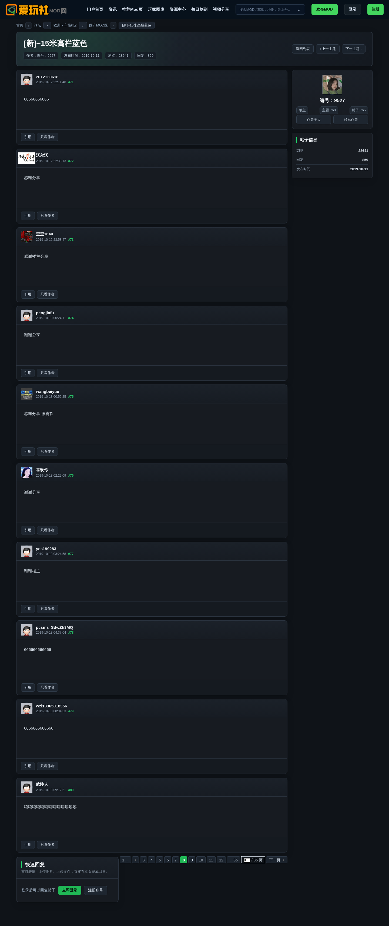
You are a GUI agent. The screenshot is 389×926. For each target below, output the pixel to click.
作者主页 (314, 120)
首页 (19, 25)
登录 (352, 9)
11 (211, 860)
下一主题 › (354, 49)
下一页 (274, 860)
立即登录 (69, 890)
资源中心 (178, 9)
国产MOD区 (98, 25)
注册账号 (95, 890)
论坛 (37, 25)
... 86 (233, 860)
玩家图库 (156, 9)
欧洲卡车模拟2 (64, 25)
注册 (375, 9)
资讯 (113, 9)
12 (221, 860)
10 (201, 860)
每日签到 (199, 9)
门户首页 (95, 9)
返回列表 (303, 49)
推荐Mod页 (132, 9)
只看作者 (48, 137)
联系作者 (351, 120)
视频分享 (221, 9)
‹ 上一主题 (328, 49)
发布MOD (324, 9)
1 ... (125, 860)
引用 (27, 137)
